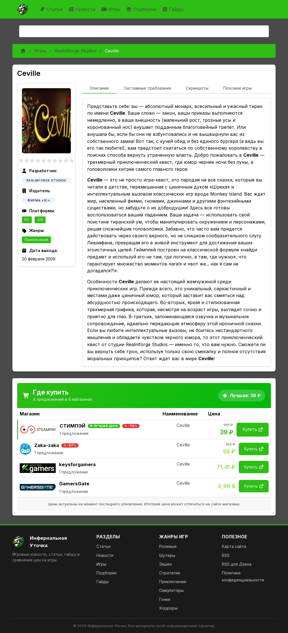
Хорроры (168, 608)
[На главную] (49, 541)
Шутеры (167, 555)
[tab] (99, 88)
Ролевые (168, 546)
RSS (226, 555)
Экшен (165, 564)
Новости (82, 9)
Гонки (164, 599)
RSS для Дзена (236, 564)
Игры (111, 9)
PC (26, 220)
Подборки (142, 9)
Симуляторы (171, 590)
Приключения (172, 581)
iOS (40, 220)
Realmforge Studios (75, 51)
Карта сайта (234, 546)
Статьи (51, 9)
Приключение (36, 240)
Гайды (173, 9)
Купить (252, 429)
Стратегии (169, 572)
